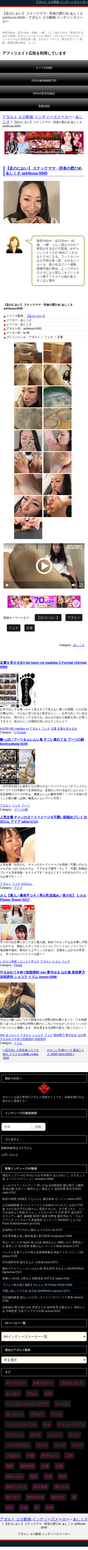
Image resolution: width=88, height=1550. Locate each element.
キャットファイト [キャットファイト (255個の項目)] (71, 1424)
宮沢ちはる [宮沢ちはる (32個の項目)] (14, 1476)
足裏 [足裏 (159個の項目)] (24, 1507)
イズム (18, 1043)
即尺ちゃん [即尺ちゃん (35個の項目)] (50, 1456)
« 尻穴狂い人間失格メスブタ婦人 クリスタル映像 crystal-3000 (21, 1054)
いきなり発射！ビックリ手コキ (19, 961)
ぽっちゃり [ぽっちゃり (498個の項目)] (14, 1414)
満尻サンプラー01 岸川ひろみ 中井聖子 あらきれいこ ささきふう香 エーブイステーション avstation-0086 (43, 1177)
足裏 (29, 628)
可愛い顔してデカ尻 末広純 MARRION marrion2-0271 (36, 1291)
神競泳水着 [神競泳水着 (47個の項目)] (35, 1497)
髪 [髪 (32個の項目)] (36, 1507)
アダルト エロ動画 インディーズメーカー (37, 117)
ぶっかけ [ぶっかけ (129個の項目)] (62, 1404)
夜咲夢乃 (59, 1035)
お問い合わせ (9, 1155)
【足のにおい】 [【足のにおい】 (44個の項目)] (72, 1383)
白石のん (27, 884)
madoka (20, 728)
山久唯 (82, 1035)
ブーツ (25, 805)
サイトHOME (44, 68)
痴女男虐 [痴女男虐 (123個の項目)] (40, 1487)
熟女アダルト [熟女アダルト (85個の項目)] (16, 1487)
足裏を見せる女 (67, 728)
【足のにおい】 (36, 316)
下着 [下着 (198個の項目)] (30, 1456)
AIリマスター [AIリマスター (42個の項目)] (16, 1383)
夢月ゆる (71, 1035)
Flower (18, 965)
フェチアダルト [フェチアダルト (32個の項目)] (17, 1445)
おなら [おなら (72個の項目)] (32, 1393)
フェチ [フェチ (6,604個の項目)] (74, 1435)
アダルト (73, 617)
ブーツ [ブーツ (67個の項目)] (60, 1445)
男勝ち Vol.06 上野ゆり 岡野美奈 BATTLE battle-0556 (36, 1278)
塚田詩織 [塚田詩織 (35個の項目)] (27, 1466)
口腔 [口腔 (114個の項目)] (69, 1456)
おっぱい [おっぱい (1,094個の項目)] (12, 1393)
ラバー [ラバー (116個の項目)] (77, 1445)
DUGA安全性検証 (44, 93)
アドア (18, 888)
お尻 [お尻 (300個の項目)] (48, 1393)
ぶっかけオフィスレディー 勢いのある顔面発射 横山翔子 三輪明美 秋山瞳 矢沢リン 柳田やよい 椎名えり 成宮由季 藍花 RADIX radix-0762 (43, 1189)
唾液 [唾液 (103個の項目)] (9, 1466)
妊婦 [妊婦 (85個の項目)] (59, 1466)
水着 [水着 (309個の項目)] (48, 1476)
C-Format (20, 732)
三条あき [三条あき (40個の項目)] (12, 1456)
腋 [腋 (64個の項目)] (74, 1497)
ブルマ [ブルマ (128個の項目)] (42, 1445)
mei (2, 1035)
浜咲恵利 (40, 1039)
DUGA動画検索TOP (44, 80)
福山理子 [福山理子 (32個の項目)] (58, 1497)
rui (27, 728)
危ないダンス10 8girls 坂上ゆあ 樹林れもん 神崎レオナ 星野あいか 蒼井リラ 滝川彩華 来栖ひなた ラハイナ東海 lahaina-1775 (43, 1244)
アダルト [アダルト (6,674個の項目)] (37, 1414)
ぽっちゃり (12, 1035)
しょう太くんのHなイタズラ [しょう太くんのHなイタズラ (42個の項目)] (27, 1404)
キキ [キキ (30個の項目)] (47, 1424)
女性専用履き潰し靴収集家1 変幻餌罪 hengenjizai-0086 (37, 1236)
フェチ (14, 628)
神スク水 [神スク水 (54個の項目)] (61, 1487)
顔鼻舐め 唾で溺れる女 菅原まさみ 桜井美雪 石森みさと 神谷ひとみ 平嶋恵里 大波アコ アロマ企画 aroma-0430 (43, 1309)
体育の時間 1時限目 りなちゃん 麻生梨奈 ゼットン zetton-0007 (42, 1199)
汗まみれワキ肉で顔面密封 (17, 1039)
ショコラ (37, 1035)
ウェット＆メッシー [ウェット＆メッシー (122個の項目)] (21, 1424)
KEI (12, 728)
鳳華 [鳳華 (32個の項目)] (49, 1507)
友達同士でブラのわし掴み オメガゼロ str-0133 (32, 1230)
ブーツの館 (21, 809)
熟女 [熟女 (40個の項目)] (62, 1476)
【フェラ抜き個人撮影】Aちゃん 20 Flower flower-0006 (37, 1285)
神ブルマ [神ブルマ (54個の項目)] (12, 1497)
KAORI (4, 728)
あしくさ (78, 645)
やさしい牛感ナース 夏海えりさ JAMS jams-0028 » (65, 1052)
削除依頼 (44, 106)
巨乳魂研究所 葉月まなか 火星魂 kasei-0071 (30, 1262)
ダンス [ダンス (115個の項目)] (35, 1435)
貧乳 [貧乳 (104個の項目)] (9, 1507)
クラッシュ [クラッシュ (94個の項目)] (14, 1435)
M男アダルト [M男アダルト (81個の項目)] (43, 1383)
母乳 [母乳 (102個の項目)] (34, 1476)
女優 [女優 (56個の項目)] (45, 1466)
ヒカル (56, 961)
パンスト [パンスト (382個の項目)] (54, 1435)
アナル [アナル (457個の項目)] (56, 1414)
